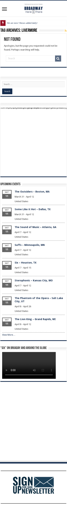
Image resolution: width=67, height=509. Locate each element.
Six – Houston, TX (25, 262)
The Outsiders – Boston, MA (32, 191)
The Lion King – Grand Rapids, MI (35, 319)
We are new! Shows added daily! (22, 23)
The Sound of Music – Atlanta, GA (35, 227)
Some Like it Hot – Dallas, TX (33, 209)
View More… (8, 334)
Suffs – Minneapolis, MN (30, 245)
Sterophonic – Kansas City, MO (34, 280)
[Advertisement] (33, 141)
